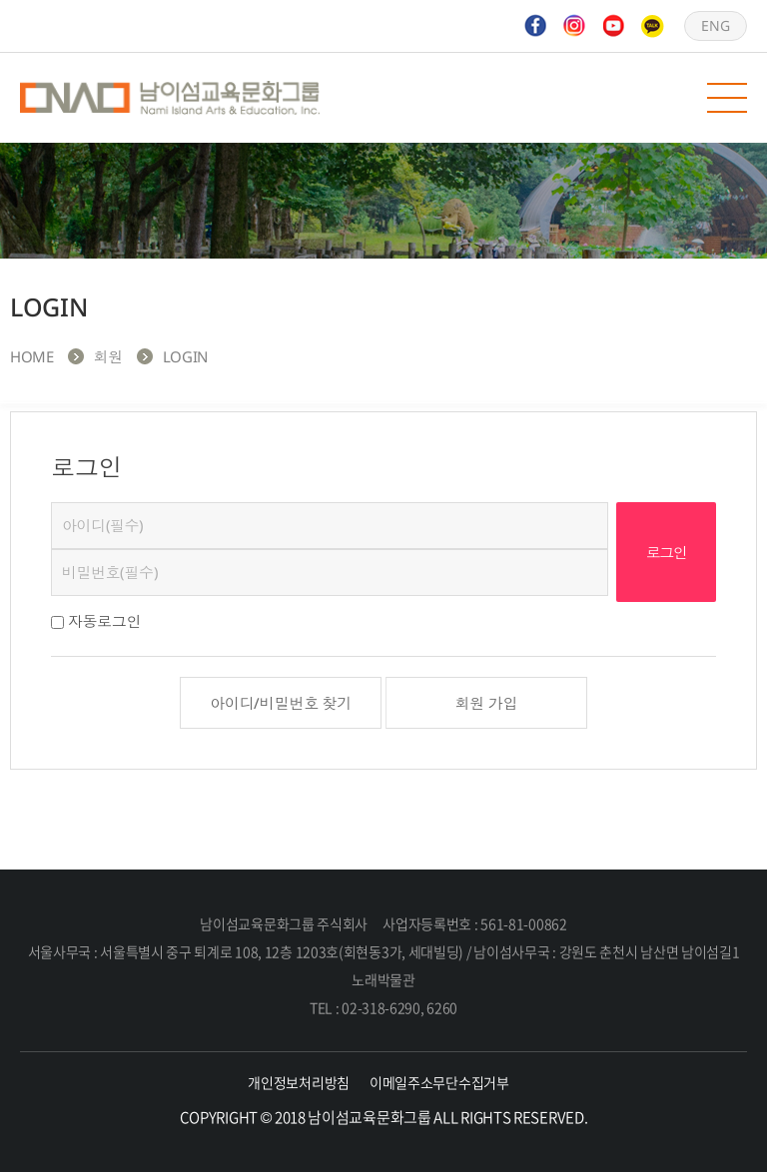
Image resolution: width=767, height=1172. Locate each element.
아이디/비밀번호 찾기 (281, 703)
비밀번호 (51, 502)
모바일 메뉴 (727, 98)
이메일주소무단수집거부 (439, 1082)
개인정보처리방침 (299, 1082)
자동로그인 (105, 621)
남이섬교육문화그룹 (170, 98)
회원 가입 (486, 703)
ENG (715, 25)
